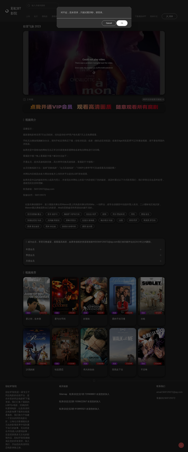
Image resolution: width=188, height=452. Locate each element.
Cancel (109, 23)
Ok (122, 23)
